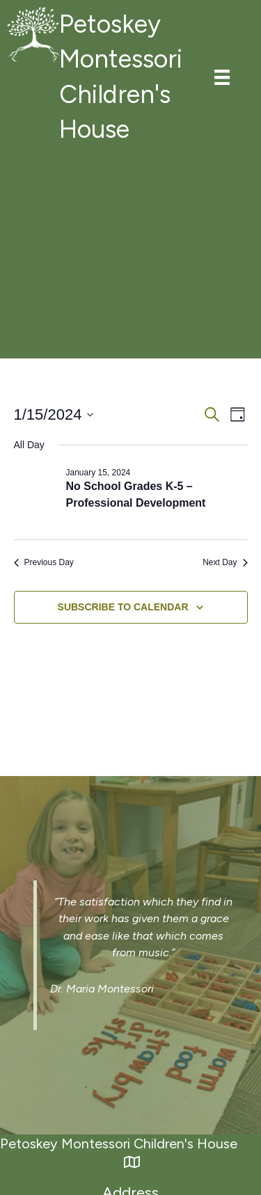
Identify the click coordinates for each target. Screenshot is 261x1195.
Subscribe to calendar (123, 606)
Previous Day (44, 562)
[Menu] (222, 77)
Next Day (225, 562)
